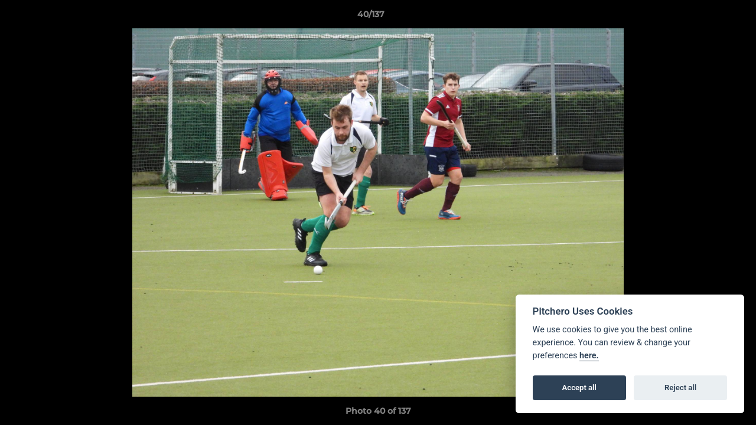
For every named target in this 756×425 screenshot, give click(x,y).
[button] (706, 17)
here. (589, 356)
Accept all (579, 387)
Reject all (680, 387)
